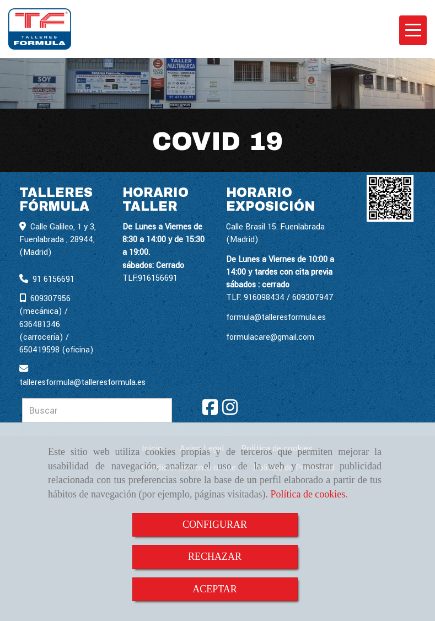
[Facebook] (210, 411)
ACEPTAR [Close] (214, 589)
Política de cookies (307, 494)
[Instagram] (230, 411)
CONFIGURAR (214, 524)
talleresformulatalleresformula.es (82, 382)
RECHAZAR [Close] (214, 556)
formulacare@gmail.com (270, 337)
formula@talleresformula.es (276, 317)
